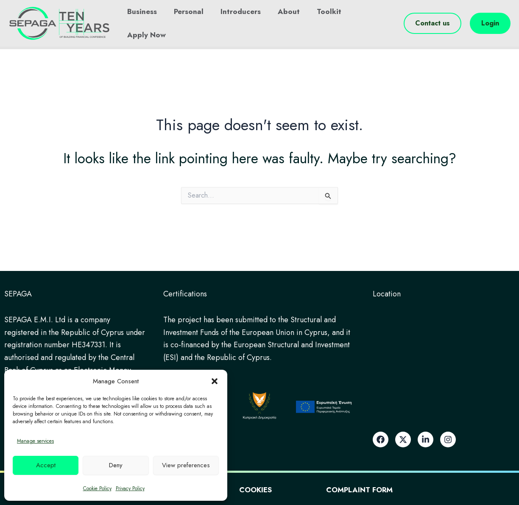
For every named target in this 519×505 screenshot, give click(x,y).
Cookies (255, 488)
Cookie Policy (97, 488)
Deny (116, 465)
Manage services (35, 441)
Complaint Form (383, 488)
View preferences (186, 465)
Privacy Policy (130, 488)
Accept (46, 465)
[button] (214, 381)
